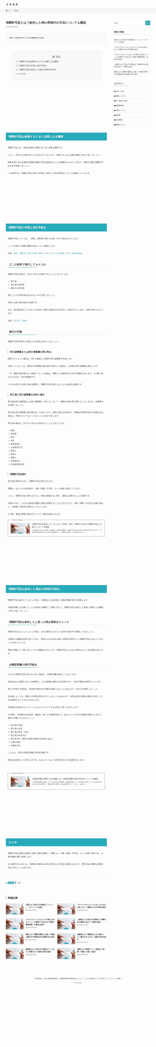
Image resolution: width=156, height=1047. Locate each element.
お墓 (19, 883)
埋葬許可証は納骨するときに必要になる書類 (38, 61)
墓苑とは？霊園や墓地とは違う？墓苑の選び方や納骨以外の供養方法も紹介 (131, 73)
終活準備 (119, 121)
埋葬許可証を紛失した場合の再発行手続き (37, 70)
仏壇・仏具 (120, 91)
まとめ (22, 74)
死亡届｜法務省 (20, 321)
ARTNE (102, 978)
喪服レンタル (121, 96)
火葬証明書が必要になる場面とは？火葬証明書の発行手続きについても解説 (65, 779)
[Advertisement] (56, 105)
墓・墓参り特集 (122, 101)
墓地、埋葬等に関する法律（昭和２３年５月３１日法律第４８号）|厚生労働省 (48, 253)
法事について (121, 111)
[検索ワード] (131, 23)
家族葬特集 (120, 106)
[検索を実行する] (147, 23)
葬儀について (121, 127)
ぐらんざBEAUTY (90, 978)
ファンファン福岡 (113, 978)
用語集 (11, 883)
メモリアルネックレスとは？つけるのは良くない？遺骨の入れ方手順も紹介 (131, 48)
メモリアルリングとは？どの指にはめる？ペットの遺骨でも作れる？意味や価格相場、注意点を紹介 (131, 57)
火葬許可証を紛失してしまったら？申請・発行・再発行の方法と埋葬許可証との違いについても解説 (67, 525)
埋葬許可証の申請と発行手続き (33, 66)
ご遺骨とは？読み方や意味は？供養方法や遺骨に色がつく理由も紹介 (131, 65)
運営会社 (39, 978)
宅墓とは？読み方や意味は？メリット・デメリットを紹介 (131, 41)
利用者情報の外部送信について (71, 978)
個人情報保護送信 (51, 978)
